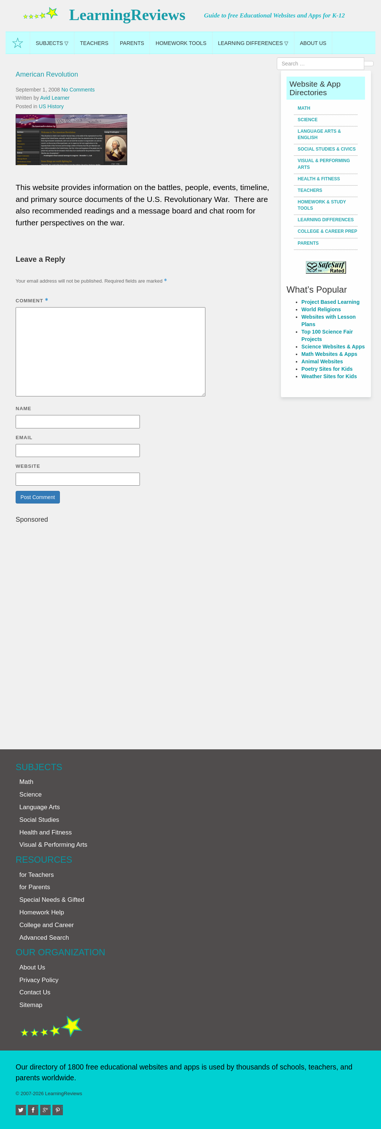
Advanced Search (44, 937)
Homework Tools (181, 43)
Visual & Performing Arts (324, 164)
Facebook (37, 1108)
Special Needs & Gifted (51, 899)
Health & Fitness (319, 178)
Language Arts (39, 807)
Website (28, 466)
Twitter (25, 1108)
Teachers (94, 43)
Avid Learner (55, 98)
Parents (132, 43)
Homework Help (41, 912)
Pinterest (62, 1108)
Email (24, 437)
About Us (313, 43)
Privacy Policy (38, 980)
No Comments (78, 90)
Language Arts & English (319, 134)
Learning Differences (326, 219)
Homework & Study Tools (322, 205)
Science (307, 119)
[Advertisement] (145, 632)
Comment (32, 300)
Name (23, 408)
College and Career (46, 925)
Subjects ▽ (52, 43)
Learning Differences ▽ (253, 43)
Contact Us (35, 992)
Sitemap (30, 1005)
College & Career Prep (327, 231)
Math (304, 108)
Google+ (50, 1108)
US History (51, 106)
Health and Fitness (45, 832)
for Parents (34, 887)
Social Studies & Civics (327, 149)
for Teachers (36, 874)
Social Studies (39, 819)
